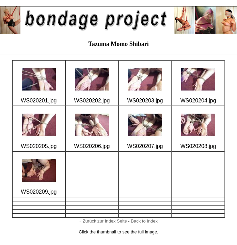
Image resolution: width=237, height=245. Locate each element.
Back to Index (144, 221)
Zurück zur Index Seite (105, 221)
